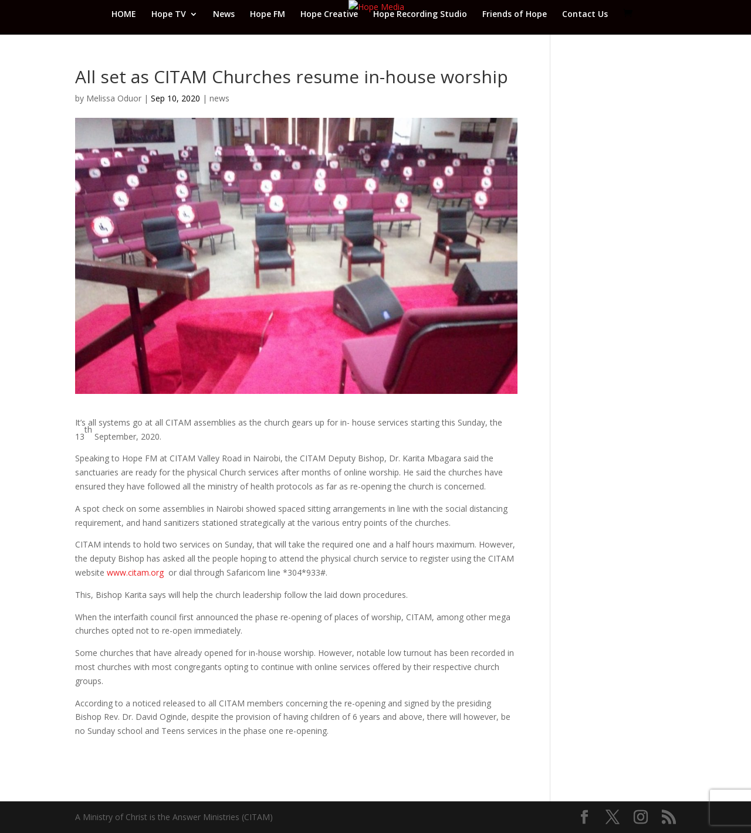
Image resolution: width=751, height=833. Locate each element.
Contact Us (585, 14)
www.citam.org (135, 572)
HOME (123, 14)
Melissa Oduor (113, 98)
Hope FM (267, 14)
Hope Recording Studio (420, 14)
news (219, 98)
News (224, 14)
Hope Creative (329, 14)
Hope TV (168, 14)
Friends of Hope (514, 14)
